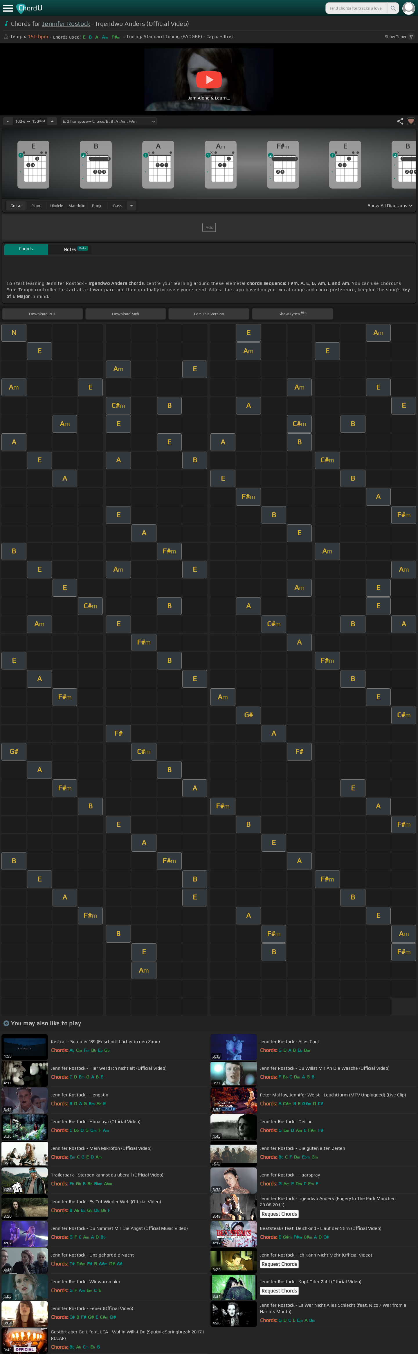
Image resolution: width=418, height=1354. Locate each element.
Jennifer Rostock (66, 23)
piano (36, 205)
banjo (97, 205)
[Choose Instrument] (131, 205)
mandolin (77, 205)
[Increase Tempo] (52, 121)
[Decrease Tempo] (8, 121)
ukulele (56, 205)
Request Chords (279, 1214)
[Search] (393, 8)
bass (117, 205)
